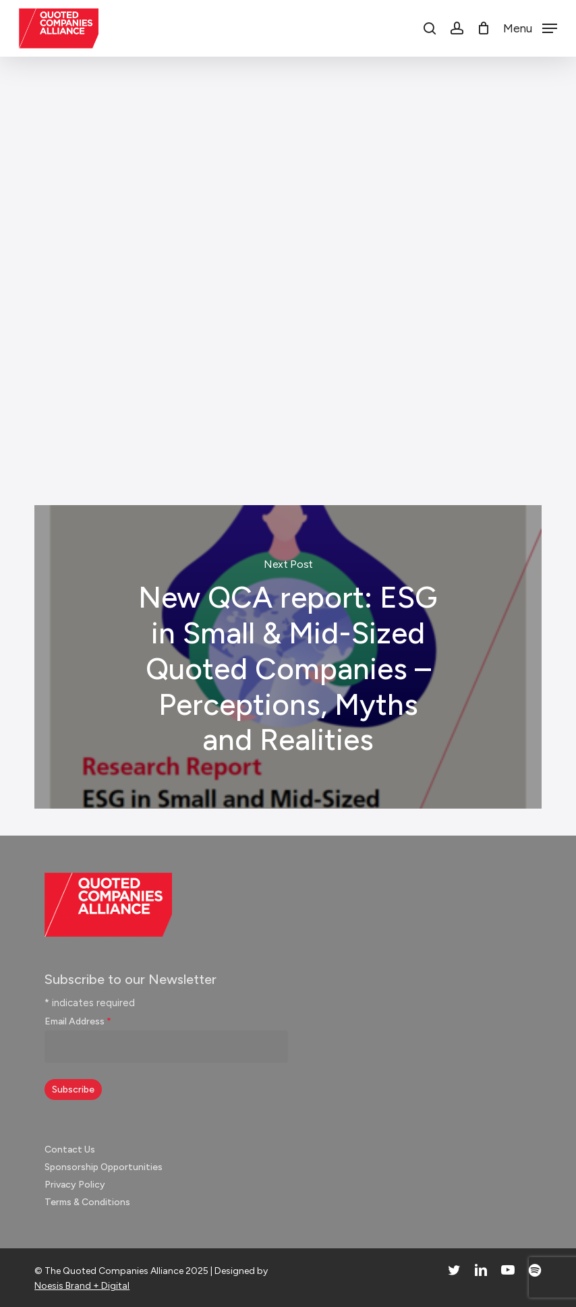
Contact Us (70, 1149)
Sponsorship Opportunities (104, 1167)
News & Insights (283, 100)
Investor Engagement (88, 418)
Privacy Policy (75, 1184)
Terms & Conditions (87, 1202)
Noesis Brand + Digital (81, 1285)
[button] (530, 27)
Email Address (78, 1021)
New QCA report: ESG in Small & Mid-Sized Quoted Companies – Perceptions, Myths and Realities (288, 657)
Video (168, 418)
